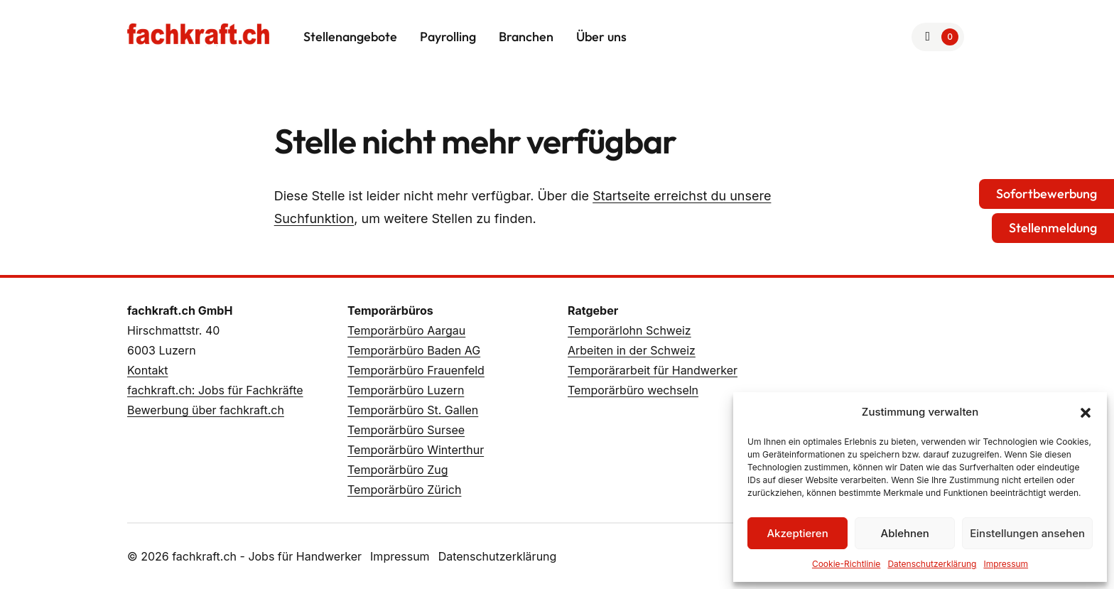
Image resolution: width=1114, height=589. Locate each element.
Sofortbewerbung (1046, 193)
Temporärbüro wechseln (633, 390)
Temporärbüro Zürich (404, 489)
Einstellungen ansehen (1027, 533)
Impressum (1005, 563)
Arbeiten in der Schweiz (632, 350)
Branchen (526, 36)
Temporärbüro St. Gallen (412, 410)
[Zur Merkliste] (938, 37)
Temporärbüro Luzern (405, 390)
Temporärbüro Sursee (406, 430)
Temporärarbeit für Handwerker (652, 370)
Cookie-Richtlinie (846, 563)
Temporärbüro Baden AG (413, 350)
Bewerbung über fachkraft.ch (205, 410)
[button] (1085, 412)
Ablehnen (905, 533)
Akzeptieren (797, 533)
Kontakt (147, 370)
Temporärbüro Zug (397, 470)
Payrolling (448, 36)
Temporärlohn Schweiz (629, 330)
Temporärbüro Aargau (406, 330)
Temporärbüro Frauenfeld (416, 370)
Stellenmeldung (1053, 228)
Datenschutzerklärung (931, 563)
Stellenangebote (350, 36)
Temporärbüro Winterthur (415, 450)
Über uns (601, 36)
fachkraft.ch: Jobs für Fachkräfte (215, 390)
